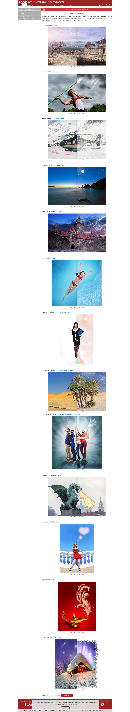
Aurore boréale (57, 637)
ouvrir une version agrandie (76, 66)
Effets (21, 11)
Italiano (54, 710)
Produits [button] (30, 5)
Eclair (59, 72)
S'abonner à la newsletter (102, 703)
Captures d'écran (24, 16)
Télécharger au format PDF (27, 19)
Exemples (22, 14)
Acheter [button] (48, 5)
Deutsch (36, 710)
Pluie (62, 119)
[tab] (29, 9)
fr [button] (110, 5)
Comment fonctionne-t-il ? (27, 9)
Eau (55, 25)
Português (48, 710)
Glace (54, 258)
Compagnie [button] (70, 5)
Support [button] (62, 5)
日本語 (59, 710)
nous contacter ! (85, 20)
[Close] (96, 702)
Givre (61, 370)
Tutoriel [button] (55, 5)
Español (42, 710)
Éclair (74, 414)
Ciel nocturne (55, 165)
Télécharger (39, 5)
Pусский (65, 710)
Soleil (61, 165)
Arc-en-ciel (68, 313)
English (25, 710)
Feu (71, 414)
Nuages (54, 72)
